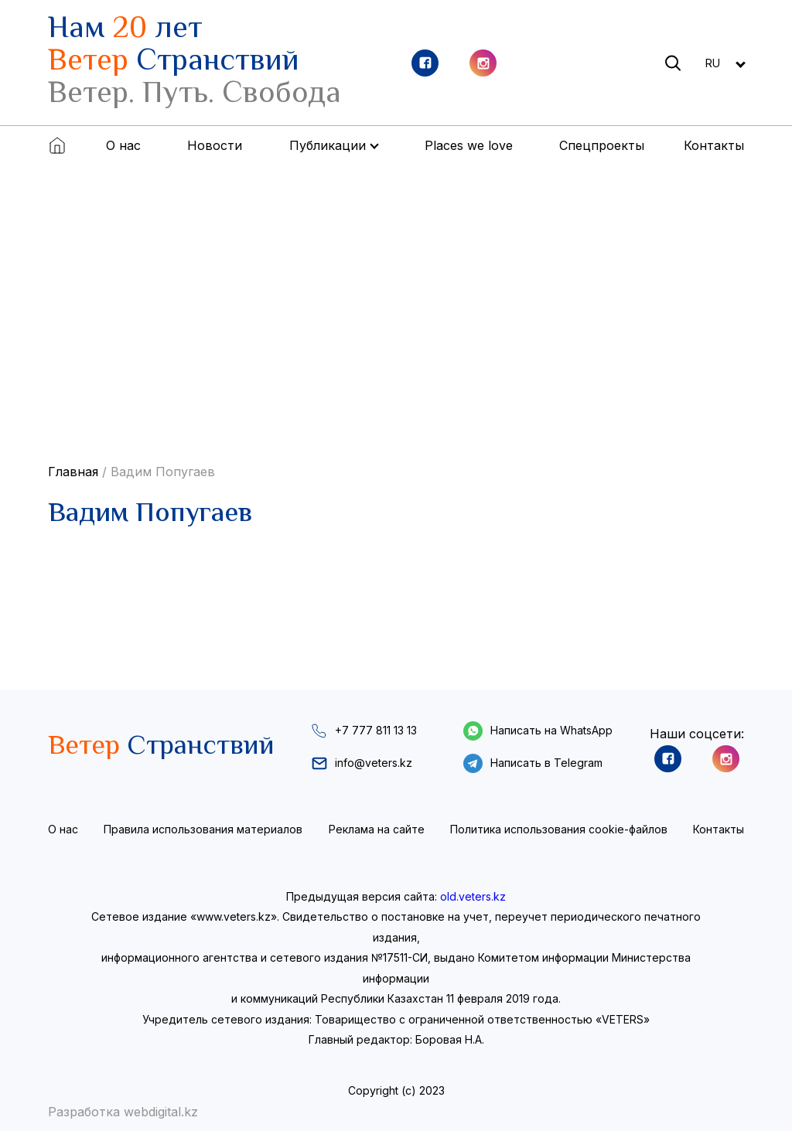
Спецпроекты (601, 145)
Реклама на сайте (377, 829)
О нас (123, 145)
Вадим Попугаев (163, 471)
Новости (214, 145)
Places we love (469, 145)
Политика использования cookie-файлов (558, 829)
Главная (73, 471)
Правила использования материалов (203, 829)
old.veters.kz (473, 896)
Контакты (714, 145)
